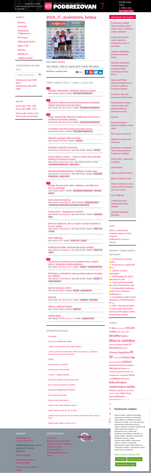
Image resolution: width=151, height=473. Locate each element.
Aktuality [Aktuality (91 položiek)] (130, 327)
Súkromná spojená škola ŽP (58, 441)
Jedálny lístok (116, 167)
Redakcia (23, 53)
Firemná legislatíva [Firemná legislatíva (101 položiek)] (119, 352)
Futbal (51, 231)
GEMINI (51, 359)
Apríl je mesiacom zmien (121, 178)
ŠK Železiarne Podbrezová (57, 452)
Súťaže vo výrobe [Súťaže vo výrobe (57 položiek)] (116, 390)
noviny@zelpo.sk (64, 150)
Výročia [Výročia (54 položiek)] (112, 396)
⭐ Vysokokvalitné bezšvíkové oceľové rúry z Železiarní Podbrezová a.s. (121, 291)
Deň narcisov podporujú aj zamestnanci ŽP (63, 380)
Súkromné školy (27, 41)
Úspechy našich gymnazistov (58, 400)
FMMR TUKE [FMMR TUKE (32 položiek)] (117, 358)
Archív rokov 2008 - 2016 (26, 109)
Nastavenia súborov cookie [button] (126, 464)
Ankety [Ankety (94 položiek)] (113, 331)
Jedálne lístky (25, 58)
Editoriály (93, 300)
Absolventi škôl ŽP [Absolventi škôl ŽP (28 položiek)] (120, 328)
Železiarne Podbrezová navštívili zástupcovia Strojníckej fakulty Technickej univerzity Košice (120, 69)
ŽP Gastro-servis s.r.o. (66, 318)
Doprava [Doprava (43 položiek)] (112, 345)
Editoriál (114, 117)
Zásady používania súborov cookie (127, 454)
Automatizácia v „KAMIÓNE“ (58, 364)
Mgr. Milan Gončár (65, 108)
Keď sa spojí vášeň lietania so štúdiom (62, 385)
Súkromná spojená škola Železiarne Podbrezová (69, 205)
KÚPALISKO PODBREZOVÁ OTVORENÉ (61, 390)
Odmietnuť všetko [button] (135, 459)
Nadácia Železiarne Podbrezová (60, 444)
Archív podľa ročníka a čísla (27, 113)
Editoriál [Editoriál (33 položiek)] (124, 348)
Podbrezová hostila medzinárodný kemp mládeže (119, 203)
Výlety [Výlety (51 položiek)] (122, 393)
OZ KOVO (22, 26)
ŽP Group (23, 37)
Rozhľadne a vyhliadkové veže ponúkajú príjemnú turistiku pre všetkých (121, 150)
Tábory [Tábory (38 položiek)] (132, 391)
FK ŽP (60, 241)
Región (22, 49)
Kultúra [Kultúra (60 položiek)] (123, 365)
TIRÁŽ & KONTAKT (23, 455)
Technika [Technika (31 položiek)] (126, 390)
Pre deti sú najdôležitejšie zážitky (60, 341)
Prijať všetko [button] (121, 459)
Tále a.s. (50, 455)
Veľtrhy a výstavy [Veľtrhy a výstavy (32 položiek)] (114, 393)
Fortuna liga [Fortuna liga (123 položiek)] (128, 357)
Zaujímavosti (86, 291)
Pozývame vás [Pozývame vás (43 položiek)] (128, 372)
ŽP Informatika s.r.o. (55, 449)
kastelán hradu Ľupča (66, 162)
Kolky (51, 252)
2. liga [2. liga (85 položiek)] (112, 327)
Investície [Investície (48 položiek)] (118, 362)
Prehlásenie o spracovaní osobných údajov (26, 461)
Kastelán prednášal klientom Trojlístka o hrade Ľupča (122, 125)
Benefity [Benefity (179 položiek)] (114, 336)
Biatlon (21, 22)
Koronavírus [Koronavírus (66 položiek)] (114, 365)
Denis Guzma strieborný (121, 134)
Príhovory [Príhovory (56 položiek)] (125, 378)
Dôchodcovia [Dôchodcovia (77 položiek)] (115, 347)
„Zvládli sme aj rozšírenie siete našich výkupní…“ (65, 346)
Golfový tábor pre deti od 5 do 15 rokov (62, 410)
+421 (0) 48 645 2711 (25, 441)
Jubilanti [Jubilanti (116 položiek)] (126, 361)
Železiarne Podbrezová (24, 32)
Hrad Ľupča (74, 164)
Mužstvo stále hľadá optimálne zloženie (62, 405)
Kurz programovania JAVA (57, 395)
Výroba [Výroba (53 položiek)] (128, 393)
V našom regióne (95, 267)
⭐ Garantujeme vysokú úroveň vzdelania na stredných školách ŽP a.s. (122, 300)
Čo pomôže (52, 336)
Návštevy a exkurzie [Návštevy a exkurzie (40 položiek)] (116, 372)
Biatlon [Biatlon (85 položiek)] (124, 335)
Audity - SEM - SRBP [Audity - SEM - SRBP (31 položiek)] (123, 332)
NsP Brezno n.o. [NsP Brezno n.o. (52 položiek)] (123, 368)
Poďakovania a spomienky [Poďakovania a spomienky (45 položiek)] (119, 375)
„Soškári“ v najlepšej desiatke (58, 375)
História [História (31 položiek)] (111, 362)
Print (79, 72)
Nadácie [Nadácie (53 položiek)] (130, 365)
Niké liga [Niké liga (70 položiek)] (113, 368)
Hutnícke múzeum (54, 446)
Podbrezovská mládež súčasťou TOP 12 (62, 423)
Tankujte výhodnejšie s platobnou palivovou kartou (120, 54)
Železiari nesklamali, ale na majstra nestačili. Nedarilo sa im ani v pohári (122, 187)
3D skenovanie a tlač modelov (59, 370)
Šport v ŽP (23, 45)
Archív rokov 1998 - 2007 (26, 106)
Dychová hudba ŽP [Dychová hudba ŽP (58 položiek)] (123, 344)
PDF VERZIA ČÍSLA (126, 11)
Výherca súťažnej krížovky (122, 173)
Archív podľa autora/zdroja (27, 116)
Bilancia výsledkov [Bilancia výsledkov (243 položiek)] (122, 340)
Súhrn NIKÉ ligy (117, 195)
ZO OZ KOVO (62, 141)
